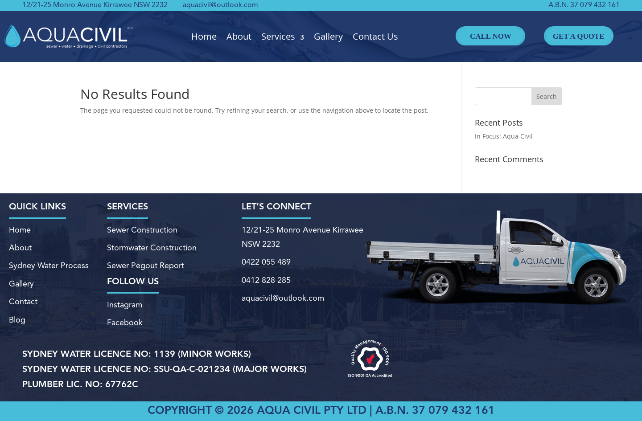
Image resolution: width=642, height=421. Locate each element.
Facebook (125, 323)
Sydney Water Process (49, 266)
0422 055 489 (266, 262)
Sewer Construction (142, 230)
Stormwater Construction (152, 248)
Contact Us (375, 36)
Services (278, 36)
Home (204, 36)
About (238, 36)
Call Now (490, 36)
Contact (23, 302)
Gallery (328, 36)
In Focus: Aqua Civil (504, 136)
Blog (17, 320)
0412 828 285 (266, 281)
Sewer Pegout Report (145, 266)
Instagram (124, 305)
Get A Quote (578, 36)
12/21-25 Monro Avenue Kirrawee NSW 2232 (95, 5)
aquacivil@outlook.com (220, 5)
